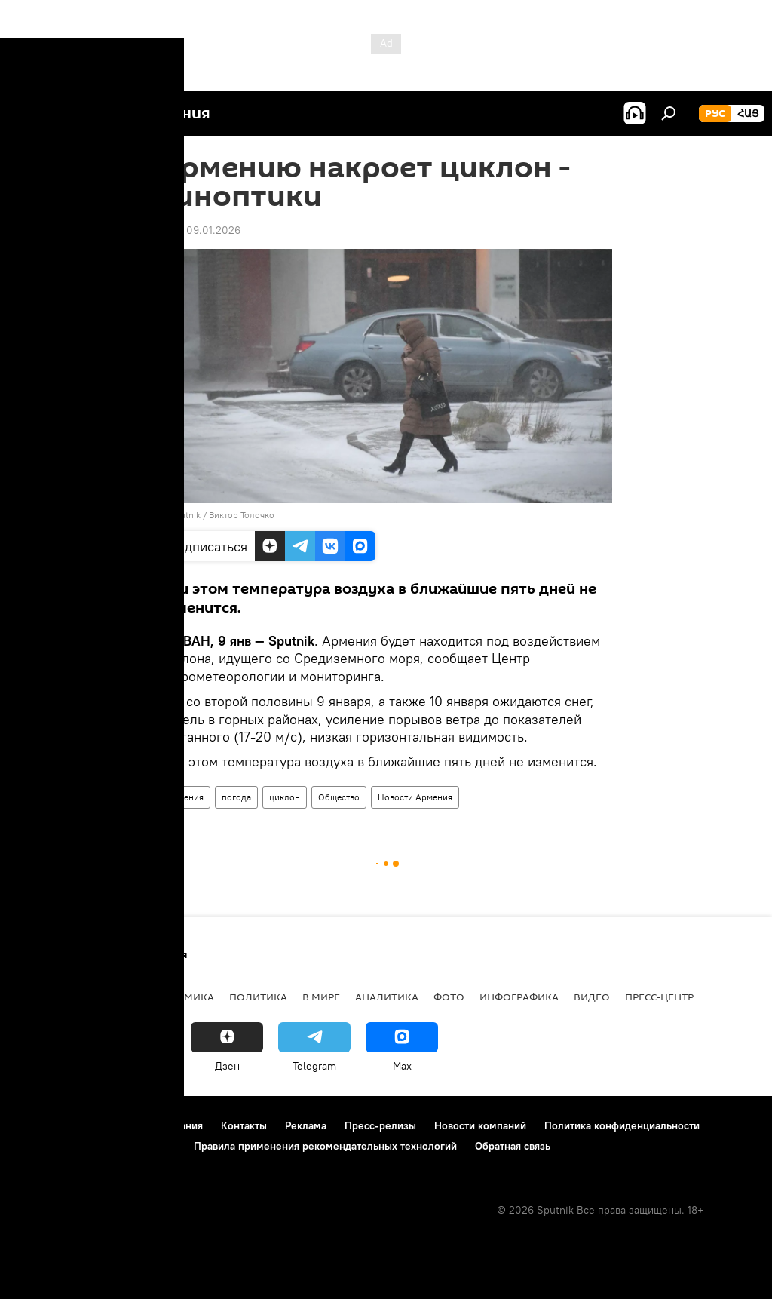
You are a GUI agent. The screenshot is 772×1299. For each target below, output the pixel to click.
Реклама (305, 1125)
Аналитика (386, 996)
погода (236, 797)
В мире (321, 996)
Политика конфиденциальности (622, 1125)
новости (41, 996)
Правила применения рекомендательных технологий (325, 1146)
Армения (185, 797)
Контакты (244, 1125)
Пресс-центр (659, 996)
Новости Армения (415, 797)
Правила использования (143, 1125)
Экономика (180, 996)
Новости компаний (480, 1125)
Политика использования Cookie (96, 1146)
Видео (592, 996)
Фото (448, 996)
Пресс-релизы (380, 1125)
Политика (258, 996)
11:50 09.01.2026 (200, 230)
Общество (339, 797)
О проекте (41, 1125)
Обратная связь (512, 1146)
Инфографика (519, 996)
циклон (284, 797)
